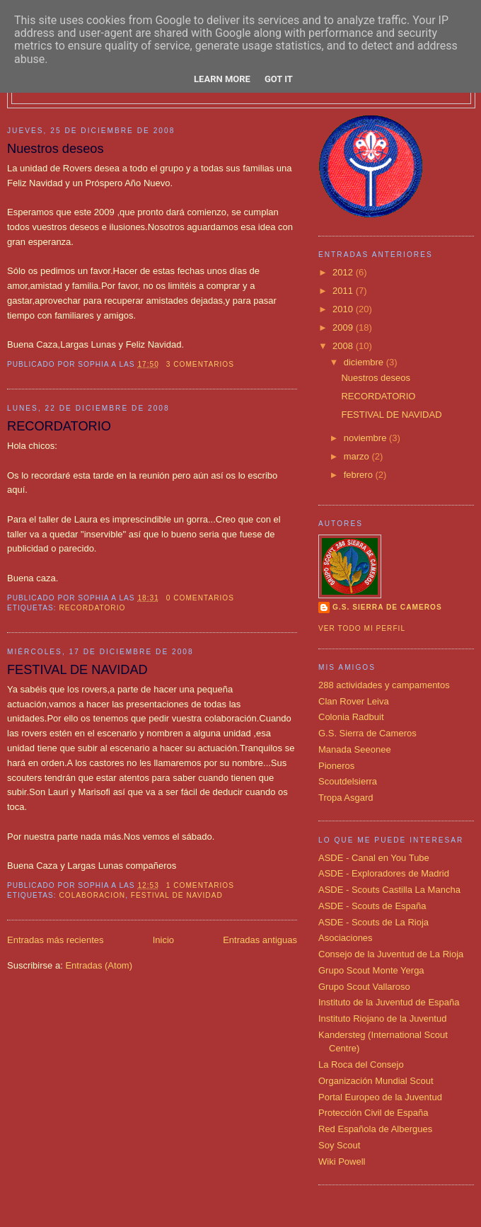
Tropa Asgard (345, 797)
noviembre (366, 438)
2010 (344, 309)
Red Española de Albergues (375, 1129)
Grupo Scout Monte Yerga (371, 970)
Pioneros (336, 765)
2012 (344, 272)
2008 (344, 346)
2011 (344, 290)
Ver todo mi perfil (361, 628)
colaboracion (92, 895)
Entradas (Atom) (98, 965)
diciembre (365, 362)
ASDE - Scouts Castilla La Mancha (389, 889)
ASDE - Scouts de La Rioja (373, 922)
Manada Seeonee (354, 749)
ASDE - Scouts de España (372, 906)
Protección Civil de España (373, 1112)
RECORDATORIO (59, 426)
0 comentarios (200, 598)
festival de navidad (177, 895)
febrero (360, 474)
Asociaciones (345, 937)
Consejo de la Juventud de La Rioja (390, 954)
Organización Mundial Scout (376, 1080)
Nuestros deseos (55, 149)
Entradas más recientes (55, 940)
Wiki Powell (341, 1161)
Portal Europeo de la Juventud (380, 1097)
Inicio (163, 940)
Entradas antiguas (260, 940)
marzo (358, 456)
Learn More (222, 79)
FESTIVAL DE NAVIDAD (77, 670)
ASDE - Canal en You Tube (373, 857)
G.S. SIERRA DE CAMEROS (387, 607)
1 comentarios (200, 885)
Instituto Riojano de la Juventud (382, 1018)
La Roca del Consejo (361, 1064)
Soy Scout (339, 1145)
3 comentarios (200, 364)
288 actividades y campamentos (384, 685)
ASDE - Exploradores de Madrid (383, 873)
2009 (344, 327)
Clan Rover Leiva (353, 701)
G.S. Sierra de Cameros (367, 733)
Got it (279, 79)
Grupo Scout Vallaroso (364, 986)
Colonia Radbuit (351, 717)
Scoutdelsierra (347, 781)
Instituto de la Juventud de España (388, 1002)
